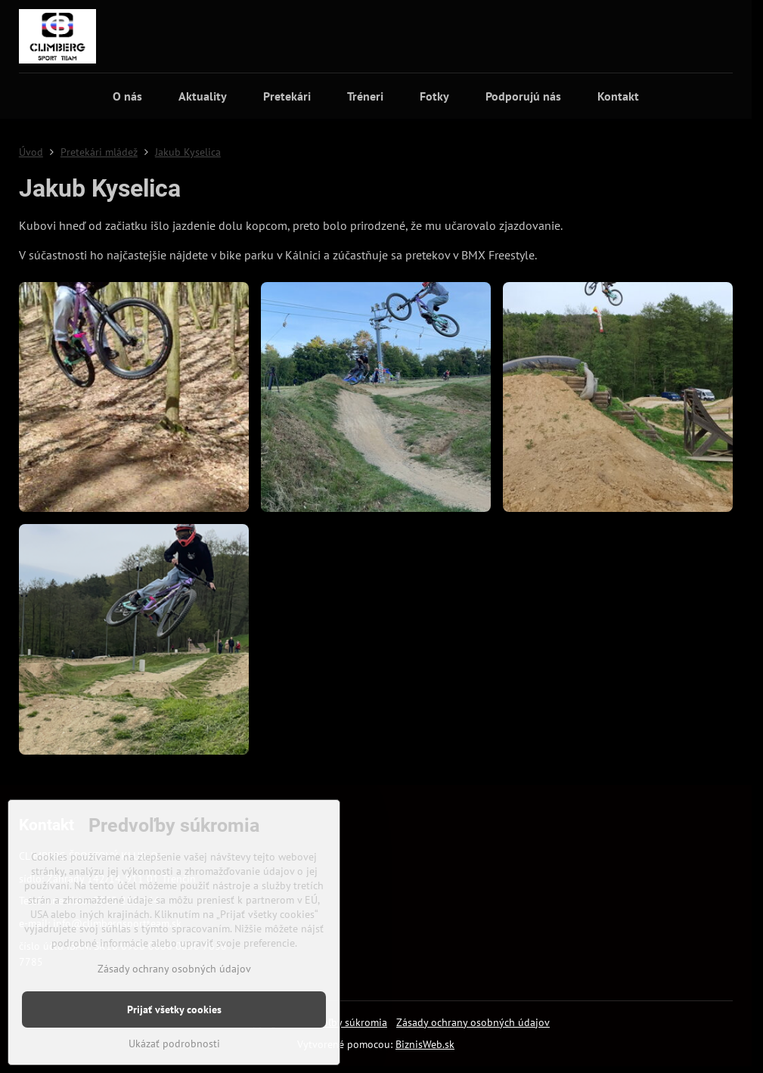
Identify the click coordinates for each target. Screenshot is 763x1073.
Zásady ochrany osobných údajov (473, 1022)
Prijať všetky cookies (174, 1009)
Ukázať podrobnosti (174, 1043)
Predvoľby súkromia (341, 1022)
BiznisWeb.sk (424, 1044)
